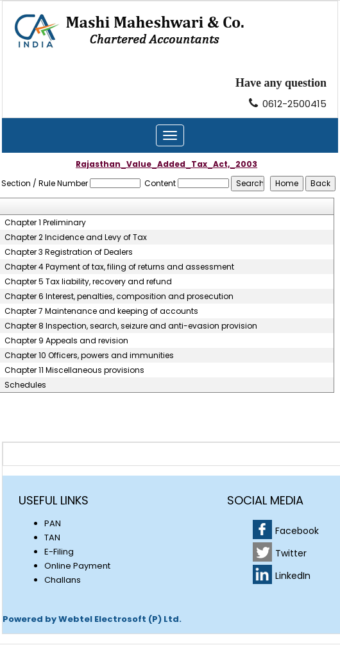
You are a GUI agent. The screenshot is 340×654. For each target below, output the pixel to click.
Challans (62, 580)
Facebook (297, 530)
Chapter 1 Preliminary (45, 223)
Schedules (25, 385)
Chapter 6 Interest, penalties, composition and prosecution (119, 296)
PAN (52, 523)
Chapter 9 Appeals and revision (66, 341)
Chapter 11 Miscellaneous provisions (74, 370)
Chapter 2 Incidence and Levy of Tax (75, 237)
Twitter (291, 553)
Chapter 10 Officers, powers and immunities (89, 355)
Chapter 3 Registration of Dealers (68, 252)
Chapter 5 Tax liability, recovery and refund (88, 282)
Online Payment (77, 566)
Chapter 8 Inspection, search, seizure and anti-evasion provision (130, 326)
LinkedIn (292, 575)
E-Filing (59, 552)
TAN (52, 537)
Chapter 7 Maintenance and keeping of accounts (101, 311)
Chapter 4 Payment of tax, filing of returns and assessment (119, 267)
